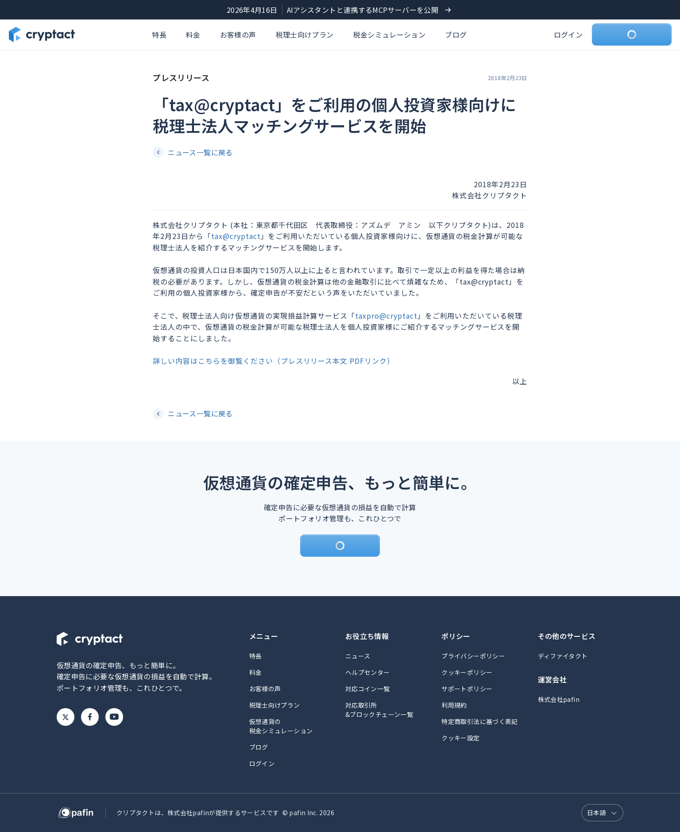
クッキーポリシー (466, 672)
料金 (193, 34)
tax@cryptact (236, 236)
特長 (159, 34)
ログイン (568, 34)
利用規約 (454, 705)
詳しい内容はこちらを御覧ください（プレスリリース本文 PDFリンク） (273, 360)
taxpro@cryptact (386, 315)
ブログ (456, 34)
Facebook (90, 717)
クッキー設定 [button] (460, 737)
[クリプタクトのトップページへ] (42, 34)
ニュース (357, 655)
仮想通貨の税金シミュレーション (281, 726)
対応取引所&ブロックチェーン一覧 (379, 710)
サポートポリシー (466, 688)
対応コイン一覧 (367, 688)
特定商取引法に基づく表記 (479, 721)
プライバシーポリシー (473, 655)
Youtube (114, 717)
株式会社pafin (559, 699)
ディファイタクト (563, 655)
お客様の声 (238, 34)
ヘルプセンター (367, 672)
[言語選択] (602, 813)
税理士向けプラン (305, 34)
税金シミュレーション (389, 34)
